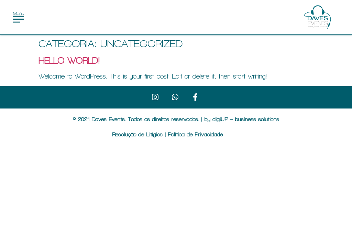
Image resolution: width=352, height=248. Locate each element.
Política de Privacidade (195, 134)
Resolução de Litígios (138, 134)
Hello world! (69, 60)
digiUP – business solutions (245, 119)
